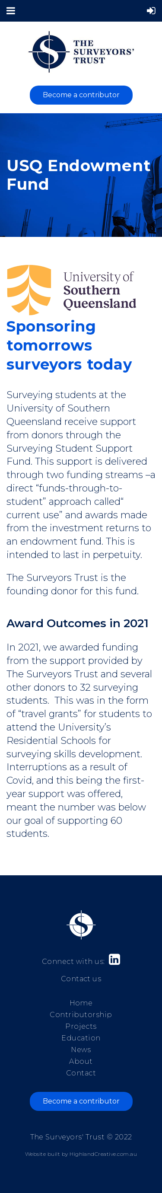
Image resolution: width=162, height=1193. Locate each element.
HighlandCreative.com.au (103, 1154)
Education (80, 1038)
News (81, 1050)
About (80, 1061)
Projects (81, 1026)
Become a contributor (81, 95)
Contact (81, 1073)
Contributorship (81, 1015)
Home (81, 1003)
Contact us (81, 979)
